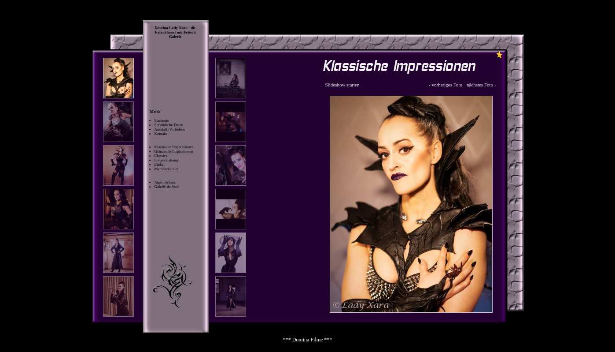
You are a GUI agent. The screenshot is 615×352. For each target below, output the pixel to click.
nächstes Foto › (481, 84)
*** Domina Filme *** (307, 340)
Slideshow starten (342, 84)
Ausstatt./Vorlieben (170, 129)
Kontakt (161, 133)
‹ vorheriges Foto (445, 84)
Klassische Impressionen (174, 147)
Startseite (162, 120)
